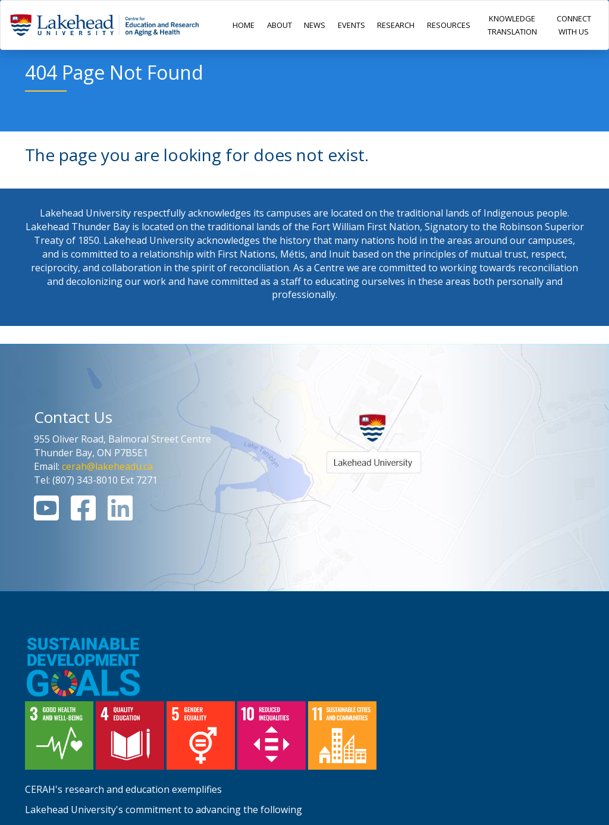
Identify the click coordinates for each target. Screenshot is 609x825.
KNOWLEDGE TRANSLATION (512, 25)
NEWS (314, 25)
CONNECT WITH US (574, 25)
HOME (244, 25)
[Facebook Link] (83, 515)
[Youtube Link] (46, 515)
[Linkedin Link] (120, 515)
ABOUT (279, 25)
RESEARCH (396, 25)
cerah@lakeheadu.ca (107, 466)
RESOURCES (448, 25)
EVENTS (351, 25)
